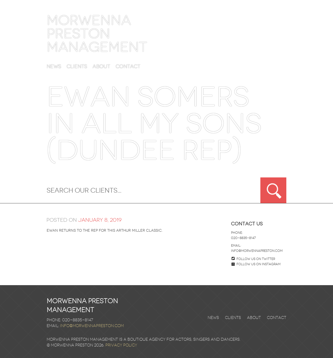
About (101, 66)
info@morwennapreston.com (257, 251)
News (54, 66)
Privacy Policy (121, 345)
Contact (128, 66)
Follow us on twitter (256, 259)
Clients (77, 66)
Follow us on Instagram (256, 264)
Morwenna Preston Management (97, 34)
